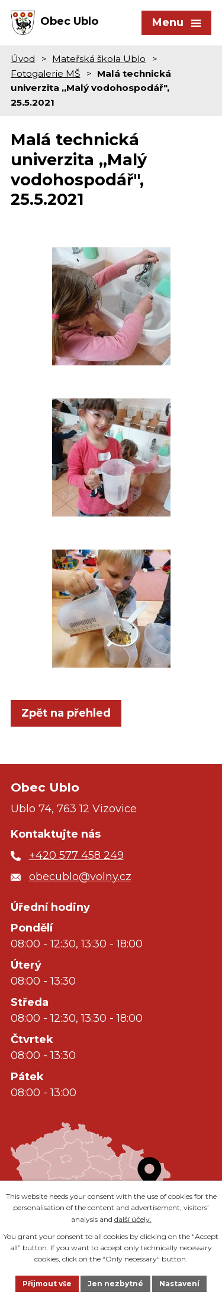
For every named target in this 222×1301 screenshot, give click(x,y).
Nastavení (179, 1283)
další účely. (133, 1219)
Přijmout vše (47, 1283)
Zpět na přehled (66, 713)
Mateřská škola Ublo (99, 58)
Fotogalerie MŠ (45, 73)
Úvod (23, 58)
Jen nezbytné (115, 1283)
